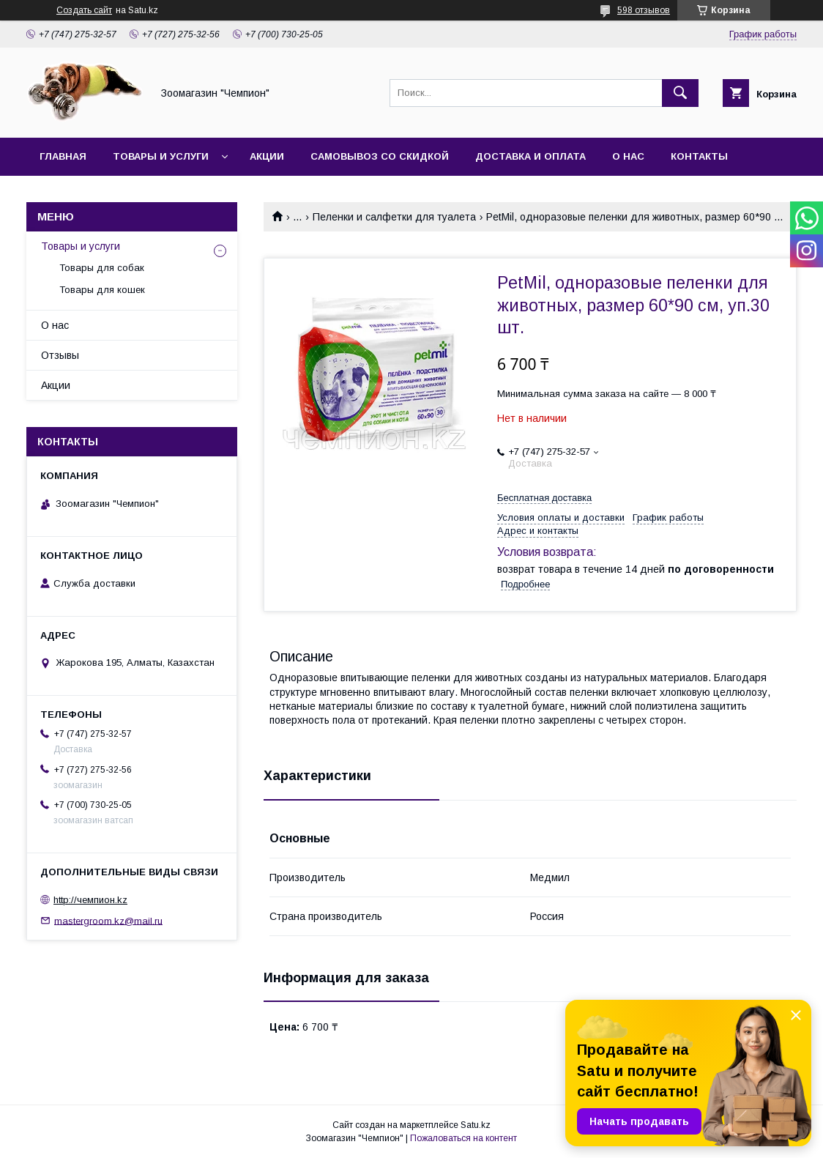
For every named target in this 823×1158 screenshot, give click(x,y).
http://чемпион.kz (90, 899)
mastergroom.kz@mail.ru (108, 920)
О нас (628, 156)
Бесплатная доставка (544, 497)
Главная (63, 156)
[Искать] (680, 93)
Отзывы (60, 355)
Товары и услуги (161, 156)
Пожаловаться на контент (463, 1138)
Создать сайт (84, 10)
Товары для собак (101, 267)
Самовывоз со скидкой (379, 156)
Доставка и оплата (530, 156)
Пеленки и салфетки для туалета (394, 217)
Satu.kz (476, 1125)
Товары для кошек (102, 289)
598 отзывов (643, 10)
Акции (267, 156)
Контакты (699, 156)
